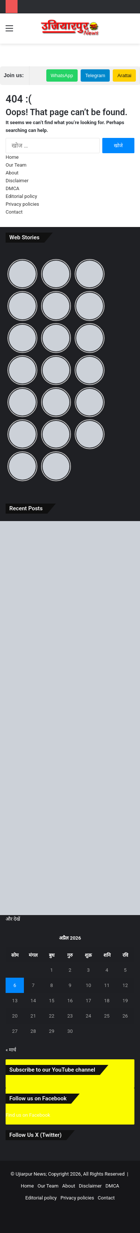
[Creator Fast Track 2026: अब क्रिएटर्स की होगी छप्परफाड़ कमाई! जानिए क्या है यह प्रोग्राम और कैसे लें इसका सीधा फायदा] (70, 796)
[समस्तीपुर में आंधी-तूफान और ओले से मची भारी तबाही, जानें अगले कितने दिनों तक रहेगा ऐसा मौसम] (70, 639)
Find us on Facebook (28, 1115)
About (12, 173)
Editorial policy (21, 196)
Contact (14, 212)
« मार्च (11, 1050)
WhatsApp (62, 75)
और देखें (13, 919)
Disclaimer (17, 180)
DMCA (12, 188)
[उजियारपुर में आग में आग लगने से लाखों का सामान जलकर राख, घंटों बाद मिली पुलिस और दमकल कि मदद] (70, 718)
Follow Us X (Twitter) (35, 1135)
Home (12, 157)
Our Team (16, 165)
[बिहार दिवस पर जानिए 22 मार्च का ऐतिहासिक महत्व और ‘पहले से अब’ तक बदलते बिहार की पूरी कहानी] (70, 560)
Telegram (95, 75)
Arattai (124, 75)
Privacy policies (22, 204)
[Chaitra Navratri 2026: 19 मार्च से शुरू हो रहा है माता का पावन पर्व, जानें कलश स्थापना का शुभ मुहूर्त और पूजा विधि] (70, 875)
